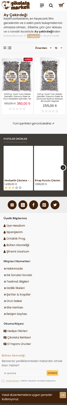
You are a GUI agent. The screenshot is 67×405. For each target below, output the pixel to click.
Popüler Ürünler (15, 138)
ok (63, 395)
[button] (63, 168)
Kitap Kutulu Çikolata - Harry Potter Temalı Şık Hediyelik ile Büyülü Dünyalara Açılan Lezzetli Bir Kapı (49, 180)
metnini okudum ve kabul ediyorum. (29, 380)
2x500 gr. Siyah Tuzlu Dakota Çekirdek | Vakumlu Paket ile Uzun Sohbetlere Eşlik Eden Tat (17, 96)
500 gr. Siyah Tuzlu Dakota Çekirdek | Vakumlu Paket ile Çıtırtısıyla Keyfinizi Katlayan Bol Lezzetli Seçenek (50, 97)
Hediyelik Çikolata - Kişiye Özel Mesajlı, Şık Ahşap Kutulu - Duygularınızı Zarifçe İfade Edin (18, 180)
